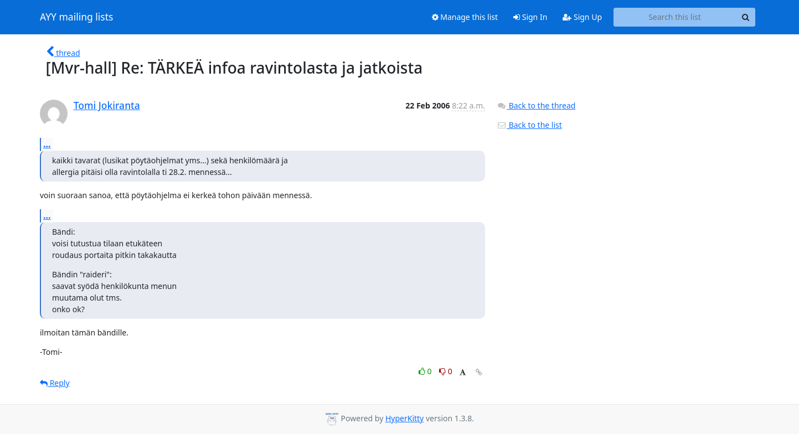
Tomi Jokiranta (107, 105)
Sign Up (582, 17)
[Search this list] (675, 17)
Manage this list (465, 17)
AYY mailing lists (76, 17)
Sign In (530, 17)
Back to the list (529, 125)
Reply (55, 383)
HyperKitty (404, 418)
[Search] (745, 17)
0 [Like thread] (426, 371)
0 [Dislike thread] (445, 371)
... (47, 144)
